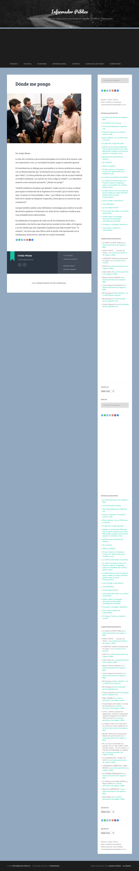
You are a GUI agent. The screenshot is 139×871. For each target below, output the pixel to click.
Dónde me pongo (32, 84)
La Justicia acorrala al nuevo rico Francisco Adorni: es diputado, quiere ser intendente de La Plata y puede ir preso (114, 184)
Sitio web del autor (25, 265)
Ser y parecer (107, 162)
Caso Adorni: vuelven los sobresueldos (111, 229)
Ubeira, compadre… (109, 166)
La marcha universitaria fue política (115, 177)
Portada (14, 64)
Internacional (59, 64)
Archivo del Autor (20, 265)
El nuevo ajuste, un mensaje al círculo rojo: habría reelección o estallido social (114, 171)
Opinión (76, 64)
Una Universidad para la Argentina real (113, 300)
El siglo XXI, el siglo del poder (113, 143)
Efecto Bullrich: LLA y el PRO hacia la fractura (115, 294)
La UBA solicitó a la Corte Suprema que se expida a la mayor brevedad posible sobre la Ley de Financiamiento (115, 194)
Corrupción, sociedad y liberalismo (115, 224)
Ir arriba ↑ (127, 866)
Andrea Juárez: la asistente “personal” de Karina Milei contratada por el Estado (112, 219)
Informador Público (69, 11)
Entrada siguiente (69, 269)
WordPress (55, 866)
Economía (42, 64)
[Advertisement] (69, 44)
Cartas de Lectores (95, 64)
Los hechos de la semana (111, 123)
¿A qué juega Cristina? (110, 208)
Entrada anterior (69, 266)
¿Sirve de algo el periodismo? (113, 201)
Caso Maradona (108, 204)
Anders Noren (114, 866)
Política (28, 64)
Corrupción (115, 64)
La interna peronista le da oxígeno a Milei (114, 245)
